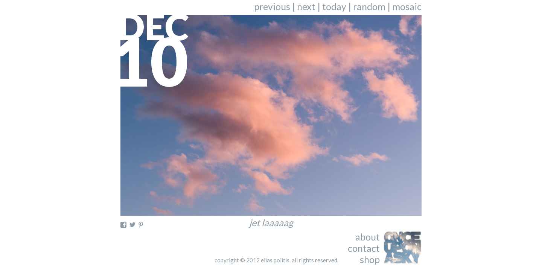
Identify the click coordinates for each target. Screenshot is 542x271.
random (369, 6)
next (306, 6)
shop (370, 259)
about (367, 236)
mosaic (407, 6)
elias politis (275, 260)
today (334, 6)
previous (272, 6)
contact (364, 248)
